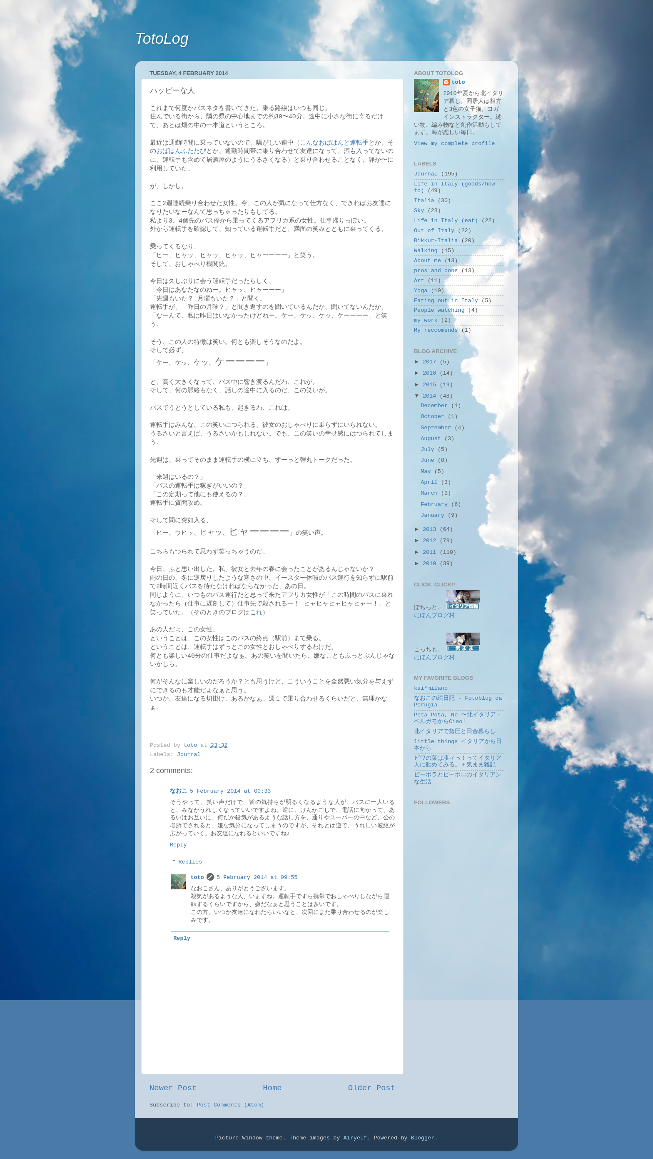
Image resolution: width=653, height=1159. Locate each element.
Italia (424, 201)
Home (272, 1088)
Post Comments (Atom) (230, 1105)
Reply (178, 845)
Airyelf (355, 1138)
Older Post (371, 1088)
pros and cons (436, 271)
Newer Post (173, 1088)
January (434, 515)
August (432, 439)
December (436, 406)
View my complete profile (454, 143)
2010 (431, 564)
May (427, 471)
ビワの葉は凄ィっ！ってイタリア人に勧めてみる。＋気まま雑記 (457, 761)
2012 (431, 541)
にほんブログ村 (434, 616)
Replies (190, 862)
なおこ (178, 791)
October (434, 416)
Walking (426, 251)
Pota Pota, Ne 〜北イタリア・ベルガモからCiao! (458, 718)
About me (427, 261)
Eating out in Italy (446, 301)
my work (426, 320)
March (431, 493)
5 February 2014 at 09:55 (257, 877)
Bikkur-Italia (436, 241)
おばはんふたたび (181, 151)
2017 (431, 362)
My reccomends (436, 330)
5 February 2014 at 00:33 (230, 791)
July (429, 449)
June (429, 460)
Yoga (420, 291)
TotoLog (162, 38)
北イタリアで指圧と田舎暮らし (455, 731)
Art (419, 281)
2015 (431, 385)
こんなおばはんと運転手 (334, 143)
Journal (189, 754)
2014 (431, 396)
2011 (431, 552)
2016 (431, 373)
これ (256, 612)
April (431, 482)
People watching (439, 310)
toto (197, 877)
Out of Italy (434, 231)
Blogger (423, 1138)
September (437, 428)
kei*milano (431, 688)
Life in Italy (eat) (446, 221)
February (436, 504)
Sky (419, 211)
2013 (431, 529)
